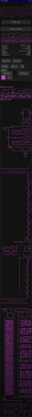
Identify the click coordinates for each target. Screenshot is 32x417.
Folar (29, 45)
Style (29, 46)
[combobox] (9, 77)
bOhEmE (23, 45)
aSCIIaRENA (4, 1)
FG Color (23, 73)
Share (14, 66)
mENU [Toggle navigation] (30, 1)
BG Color (7, 73)
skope (29, 52)
